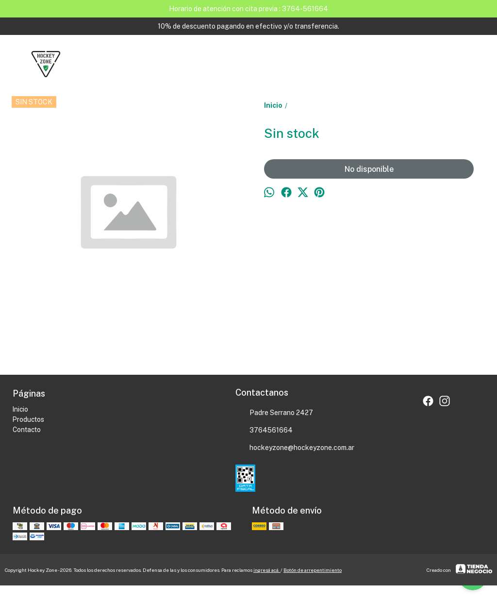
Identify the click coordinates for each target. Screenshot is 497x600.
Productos (28, 419)
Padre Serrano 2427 (274, 413)
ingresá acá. (267, 570)
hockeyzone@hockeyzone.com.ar (294, 448)
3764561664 (264, 430)
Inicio (20, 409)
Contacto (27, 429)
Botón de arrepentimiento (312, 570)
